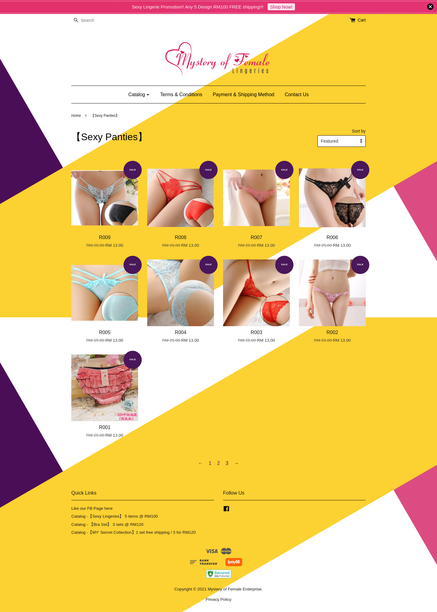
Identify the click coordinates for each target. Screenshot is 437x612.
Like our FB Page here (92, 508)
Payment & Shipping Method (243, 94)
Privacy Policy (219, 599)
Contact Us (297, 94)
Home (76, 115)
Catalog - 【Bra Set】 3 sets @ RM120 (107, 524)
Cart (362, 20)
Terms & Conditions (181, 94)
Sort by (359, 131)
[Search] (89, 20)
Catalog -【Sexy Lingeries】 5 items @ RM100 (114, 516)
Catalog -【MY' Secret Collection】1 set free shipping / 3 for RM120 (133, 532)
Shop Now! (281, 6)
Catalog (139, 94)
